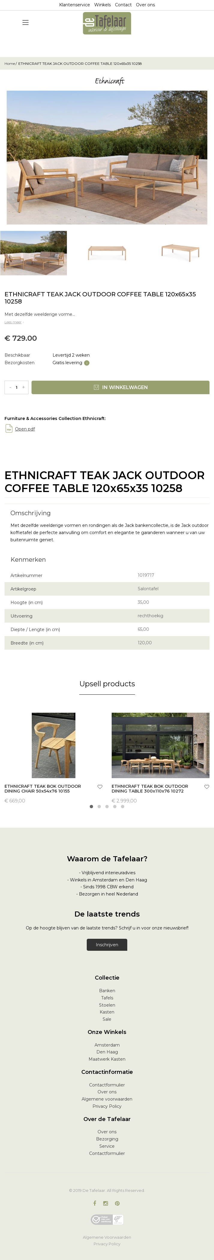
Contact (123, 5)
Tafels (107, 998)
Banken (107, 990)
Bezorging (107, 1139)
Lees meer (15, 322)
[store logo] (107, 23)
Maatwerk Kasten (107, 1059)
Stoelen (107, 1005)
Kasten (107, 1012)
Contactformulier (107, 1085)
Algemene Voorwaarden (107, 1237)
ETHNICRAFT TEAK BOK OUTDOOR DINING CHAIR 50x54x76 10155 (43, 789)
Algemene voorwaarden (107, 1099)
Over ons (145, 5)
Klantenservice (74, 5)
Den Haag (107, 1052)
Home (10, 63)
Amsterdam (107, 1045)
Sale (107, 1019)
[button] (100, 787)
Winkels (102, 5)
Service (107, 1146)
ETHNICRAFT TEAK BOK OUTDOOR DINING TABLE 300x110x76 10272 (150, 789)
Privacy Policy (107, 1106)
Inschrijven (107, 944)
